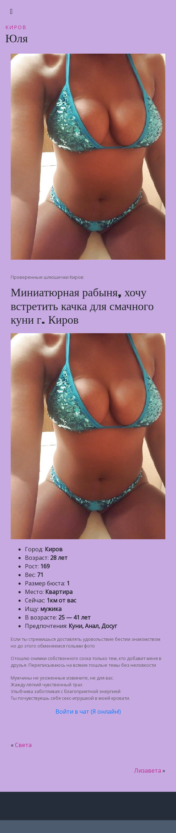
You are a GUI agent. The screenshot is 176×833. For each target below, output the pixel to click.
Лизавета (147, 770)
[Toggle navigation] (11, 11)
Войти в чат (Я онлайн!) (88, 711)
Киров (16, 27)
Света (23, 745)
